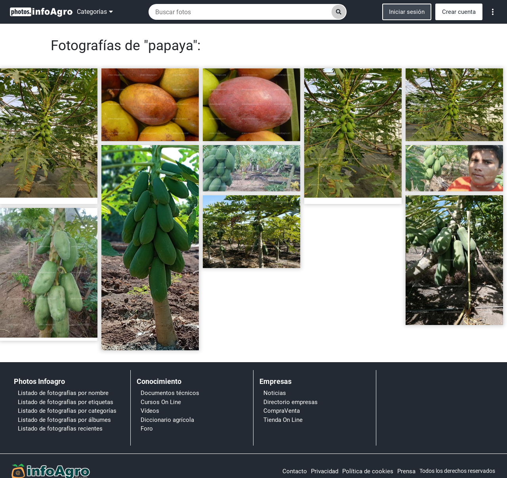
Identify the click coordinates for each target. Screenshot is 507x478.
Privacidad (324, 471)
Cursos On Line (161, 402)
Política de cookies (367, 471)
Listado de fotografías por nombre (63, 393)
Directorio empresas (290, 402)
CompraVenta (281, 410)
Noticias (274, 393)
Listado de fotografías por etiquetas (65, 402)
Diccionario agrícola (167, 419)
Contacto (294, 471)
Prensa (406, 471)
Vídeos (150, 410)
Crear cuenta (459, 11)
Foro (147, 428)
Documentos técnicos (170, 393)
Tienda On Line (283, 419)
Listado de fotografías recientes (60, 428)
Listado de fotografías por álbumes (64, 419)
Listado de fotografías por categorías (67, 410)
